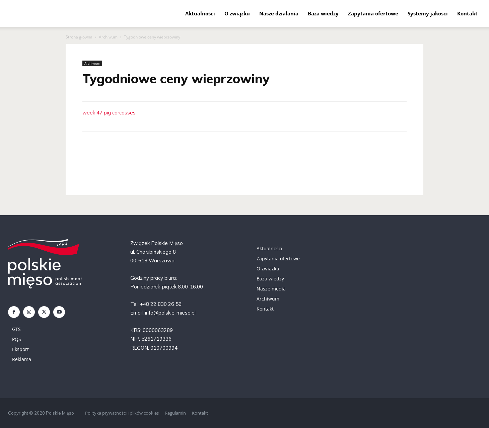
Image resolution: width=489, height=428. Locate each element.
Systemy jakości (428, 13)
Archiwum (108, 37)
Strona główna (79, 37)
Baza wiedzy (323, 13)
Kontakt (467, 13)
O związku (237, 13)
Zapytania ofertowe (373, 13)
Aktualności (200, 13)
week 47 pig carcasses (109, 112)
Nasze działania (278, 13)
